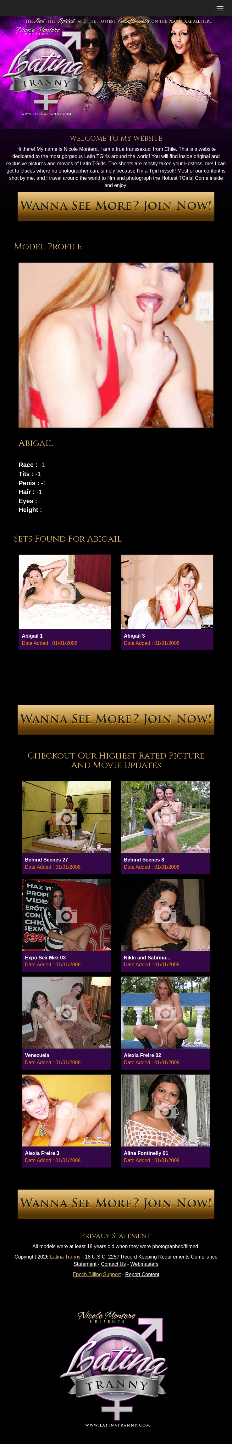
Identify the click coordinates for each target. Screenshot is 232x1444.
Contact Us (113, 1264)
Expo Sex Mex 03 (45, 957)
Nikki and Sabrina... (147, 957)
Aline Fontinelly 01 (146, 1153)
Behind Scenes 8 (144, 859)
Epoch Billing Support (97, 1274)
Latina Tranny (65, 1256)
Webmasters (144, 1264)
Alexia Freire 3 (42, 1153)
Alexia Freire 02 (142, 1055)
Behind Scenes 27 (46, 859)
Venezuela (37, 1055)
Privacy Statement (116, 1236)
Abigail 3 (134, 636)
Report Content (142, 1274)
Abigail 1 (32, 636)
